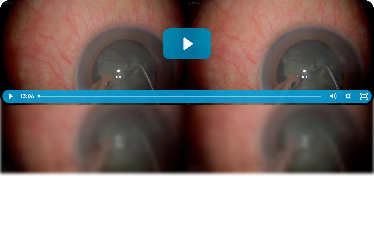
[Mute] (332, 96)
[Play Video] (10, 96)
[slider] (180, 96)
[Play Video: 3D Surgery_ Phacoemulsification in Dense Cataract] (187, 43)
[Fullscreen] (364, 96)
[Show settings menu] (348, 96)
